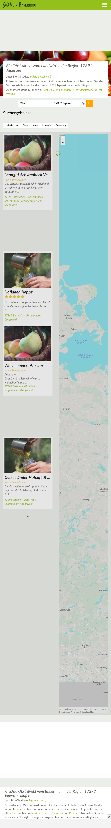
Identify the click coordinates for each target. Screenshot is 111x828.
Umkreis (9, 125)
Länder (35, 125)
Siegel (25, 125)
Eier (55, 90)
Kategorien (47, 125)
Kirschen (74, 813)
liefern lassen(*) (37, 800)
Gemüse (47, 90)
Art (17, 125)
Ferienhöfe (65, 90)
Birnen (46, 813)
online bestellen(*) (40, 76)
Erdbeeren (15, 813)
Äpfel (38, 813)
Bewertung (61, 125)
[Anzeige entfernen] (109, 817)
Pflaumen (57, 813)
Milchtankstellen (82, 90)
